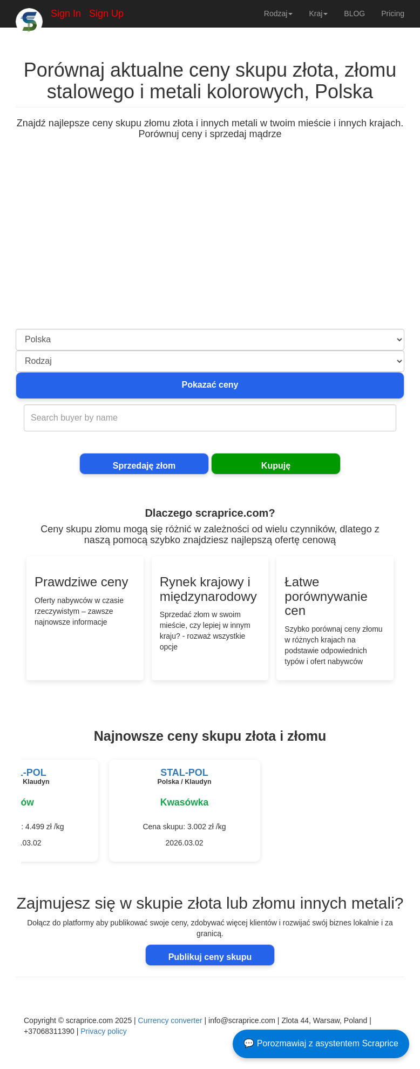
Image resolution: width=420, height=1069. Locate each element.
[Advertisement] (210, 247)
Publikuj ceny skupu (210, 957)
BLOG (354, 13)
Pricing (392, 13)
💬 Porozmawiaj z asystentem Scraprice (320, 1043)
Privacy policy (103, 1031)
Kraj (318, 13)
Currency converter (170, 1020)
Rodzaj (278, 13)
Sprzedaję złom (144, 465)
